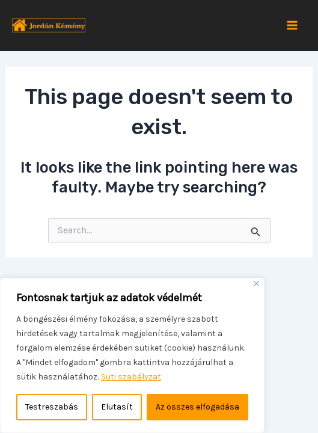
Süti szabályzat (131, 377)
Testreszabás (51, 407)
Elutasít (117, 407)
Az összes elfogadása (197, 407)
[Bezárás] (256, 283)
